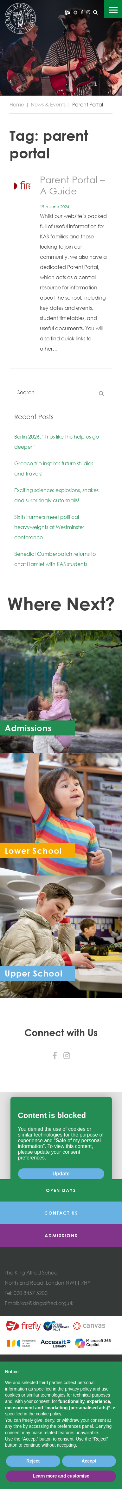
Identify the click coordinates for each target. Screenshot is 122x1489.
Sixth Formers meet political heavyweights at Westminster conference (49, 527)
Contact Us (61, 1294)
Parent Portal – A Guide (72, 185)
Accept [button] (88, 1461)
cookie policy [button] (48, 1413)
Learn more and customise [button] (61, 1475)
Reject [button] (33, 1461)
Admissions (61, 1317)
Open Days (61, 1272)
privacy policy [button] (78, 1388)
